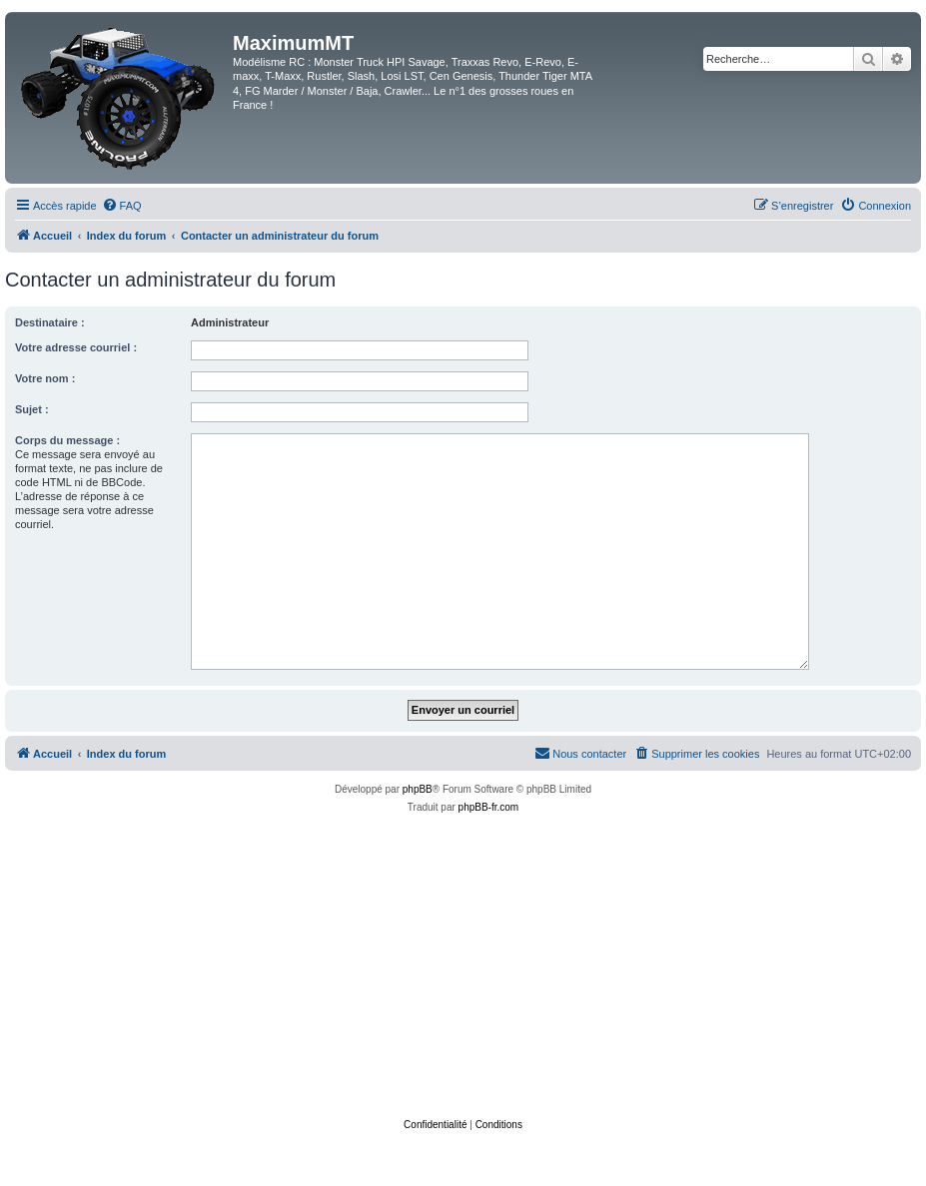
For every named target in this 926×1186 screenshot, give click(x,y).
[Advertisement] (468, 966)
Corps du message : (67, 440)
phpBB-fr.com (489, 807)
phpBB (418, 789)
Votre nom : (45, 378)
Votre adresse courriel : (76, 347)
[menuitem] (122, 206)
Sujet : (32, 409)
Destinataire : (50, 322)
